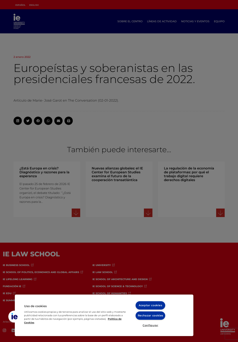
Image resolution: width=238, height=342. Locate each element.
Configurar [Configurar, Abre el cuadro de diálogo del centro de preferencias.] (150, 325)
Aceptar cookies (150, 305)
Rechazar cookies (150, 315)
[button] (14, 317)
